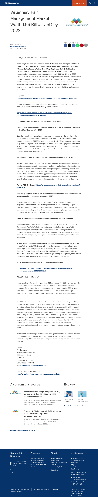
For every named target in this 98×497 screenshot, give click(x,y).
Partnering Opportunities (59, 462)
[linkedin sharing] (74, 46)
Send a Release (79, 3)
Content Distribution (37, 458)
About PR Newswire (57, 458)
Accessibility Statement (58, 467)
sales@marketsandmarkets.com (34, 365)
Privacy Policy (25, 489)
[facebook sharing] (65, 46)
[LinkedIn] (15, 473)
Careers (53, 465)
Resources (74, 462)
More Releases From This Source (22, 430)
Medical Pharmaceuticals (83, 400)
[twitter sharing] (69, 46)
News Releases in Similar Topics (76, 406)
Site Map (55, 489)
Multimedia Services (37, 460)
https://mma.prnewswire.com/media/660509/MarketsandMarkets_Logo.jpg (46, 98)
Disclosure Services (37, 462)
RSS (61, 489)
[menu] (2, 3)
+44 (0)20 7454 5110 (19, 461)
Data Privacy (75, 469)
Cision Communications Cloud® (38, 466)
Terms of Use (14, 489)
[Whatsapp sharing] (78, 46)
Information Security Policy (41, 489)
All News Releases (77, 458)
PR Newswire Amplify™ (78, 460)
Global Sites (55, 470)
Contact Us (15, 470)
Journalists (74, 467)
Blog (72, 465)
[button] (95, 3)
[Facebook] (13, 473)
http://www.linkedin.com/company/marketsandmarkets (38, 374)
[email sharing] (86, 46)
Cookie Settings (16, 491)
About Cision (55, 460)
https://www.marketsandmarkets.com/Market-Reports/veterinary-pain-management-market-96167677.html (44, 114)
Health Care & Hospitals (68, 400)
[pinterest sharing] (82, 46)
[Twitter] (10, 473)
